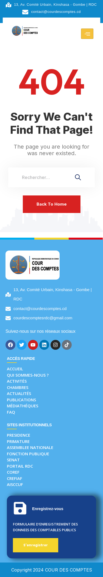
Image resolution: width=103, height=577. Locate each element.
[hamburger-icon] (87, 34)
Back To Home (52, 204)
